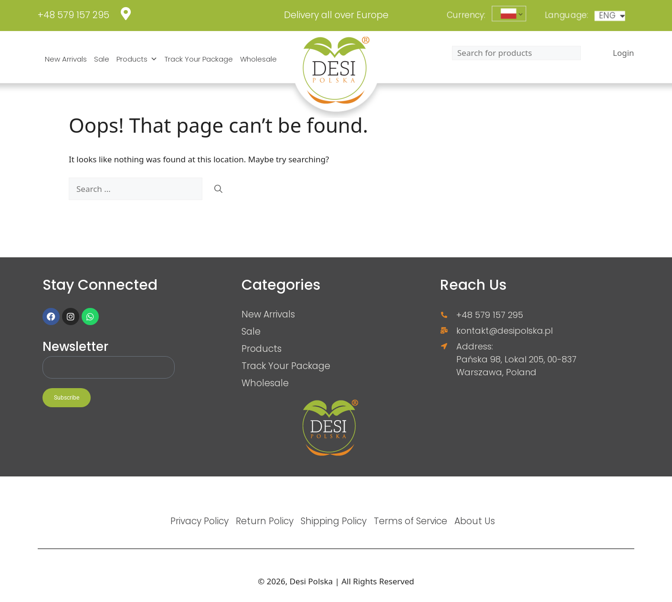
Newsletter (75, 347)
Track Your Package (199, 59)
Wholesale (258, 59)
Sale (101, 59)
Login (623, 52)
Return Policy (265, 521)
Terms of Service (410, 521)
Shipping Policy (334, 521)
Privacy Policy (199, 521)
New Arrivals (66, 59)
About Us (474, 521)
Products (137, 59)
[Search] (218, 189)
